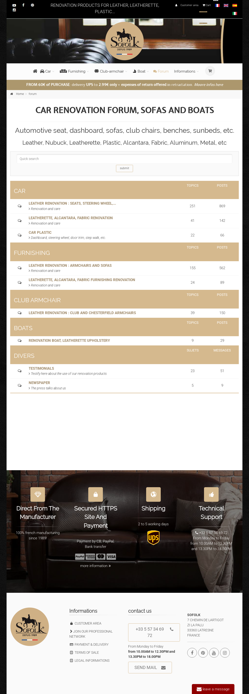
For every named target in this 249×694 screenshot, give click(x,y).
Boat (139, 71)
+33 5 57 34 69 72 (155, 631)
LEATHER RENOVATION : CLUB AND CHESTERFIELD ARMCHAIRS (82, 313)
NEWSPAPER (39, 383)
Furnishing (72, 71)
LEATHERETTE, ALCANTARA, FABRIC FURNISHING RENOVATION (82, 280)
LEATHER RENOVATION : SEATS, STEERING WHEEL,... (72, 203)
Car (45, 71)
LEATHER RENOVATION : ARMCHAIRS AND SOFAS (70, 265)
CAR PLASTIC (40, 232)
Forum (161, 71)
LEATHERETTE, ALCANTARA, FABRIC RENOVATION (71, 218)
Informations (184, 71)
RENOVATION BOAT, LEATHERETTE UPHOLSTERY (69, 340)
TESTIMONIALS (41, 368)
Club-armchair (109, 71)
